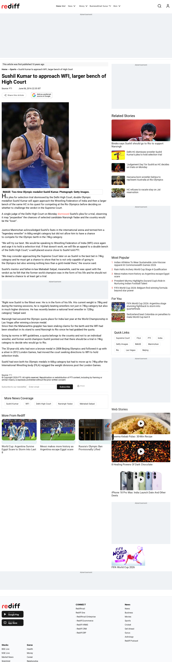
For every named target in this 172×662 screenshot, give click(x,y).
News (71, 6)
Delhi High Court (43, 404)
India (160, 338)
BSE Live (5, 649)
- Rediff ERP (81, 633)
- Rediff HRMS (82, 625)
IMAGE (138, 344)
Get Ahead (129, 629)
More (116, 6)
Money (83, 6)
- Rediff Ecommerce (84, 621)
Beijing (145, 350)
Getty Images (122, 344)
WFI (27, 404)
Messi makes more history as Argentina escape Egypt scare (141, 275)
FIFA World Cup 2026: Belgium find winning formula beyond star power (140, 289)
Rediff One (80, 613)
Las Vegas (130, 350)
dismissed (63, 213)
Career (30, 657)
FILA (139, 338)
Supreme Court (123, 338)
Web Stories (120, 409)
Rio (117, 350)
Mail (64, 6)
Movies (128, 617)
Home (58, 6)
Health (30, 649)
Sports (13, 69)
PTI (10, 88)
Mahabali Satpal (87, 404)
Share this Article (14, 95)
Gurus (105, 6)
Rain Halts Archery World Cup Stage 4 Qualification (140, 269)
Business (129, 613)
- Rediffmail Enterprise (86, 617)
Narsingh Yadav (65, 404)
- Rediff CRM (81, 629)
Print (81, 386)
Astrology (129, 637)
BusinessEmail (96, 6)
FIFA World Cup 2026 (123, 567)
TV (110, 6)
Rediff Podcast (131, 641)
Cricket (128, 625)
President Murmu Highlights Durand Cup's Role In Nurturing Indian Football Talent (139, 282)
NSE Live (6, 653)
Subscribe (65, 387)
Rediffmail (80, 609)
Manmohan (153, 344)
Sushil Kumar (12, 404)
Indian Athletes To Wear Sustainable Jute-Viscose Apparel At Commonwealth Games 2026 (139, 263)
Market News (7, 657)
